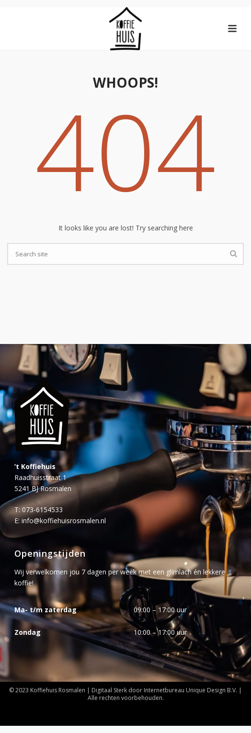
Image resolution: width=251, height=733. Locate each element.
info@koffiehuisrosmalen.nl (64, 520)
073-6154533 (42, 509)
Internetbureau (164, 690)
